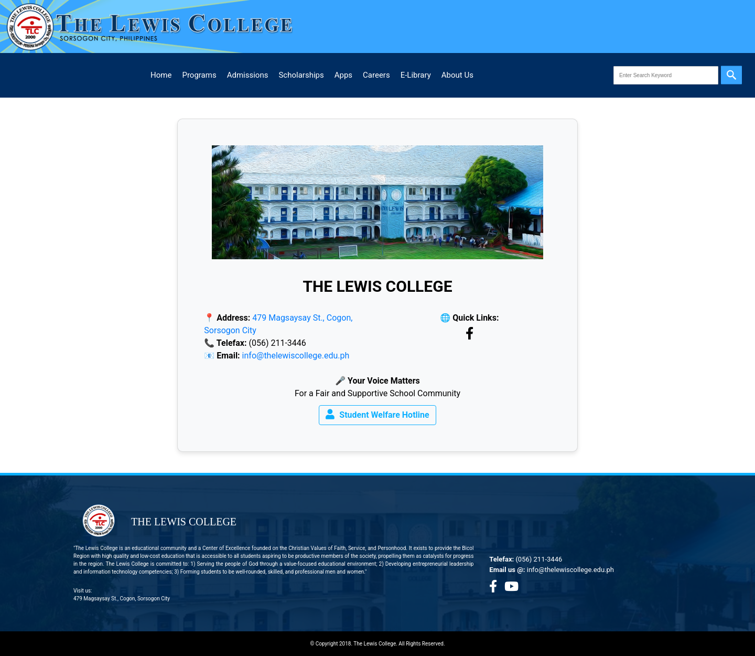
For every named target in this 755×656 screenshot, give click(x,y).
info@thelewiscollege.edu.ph (296, 356)
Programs (199, 75)
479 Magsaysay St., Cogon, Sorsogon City (121, 598)
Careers (376, 75)
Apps (343, 75)
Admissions (247, 75)
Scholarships (300, 75)
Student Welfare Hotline (377, 414)
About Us (457, 75)
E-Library (416, 75)
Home (160, 75)
